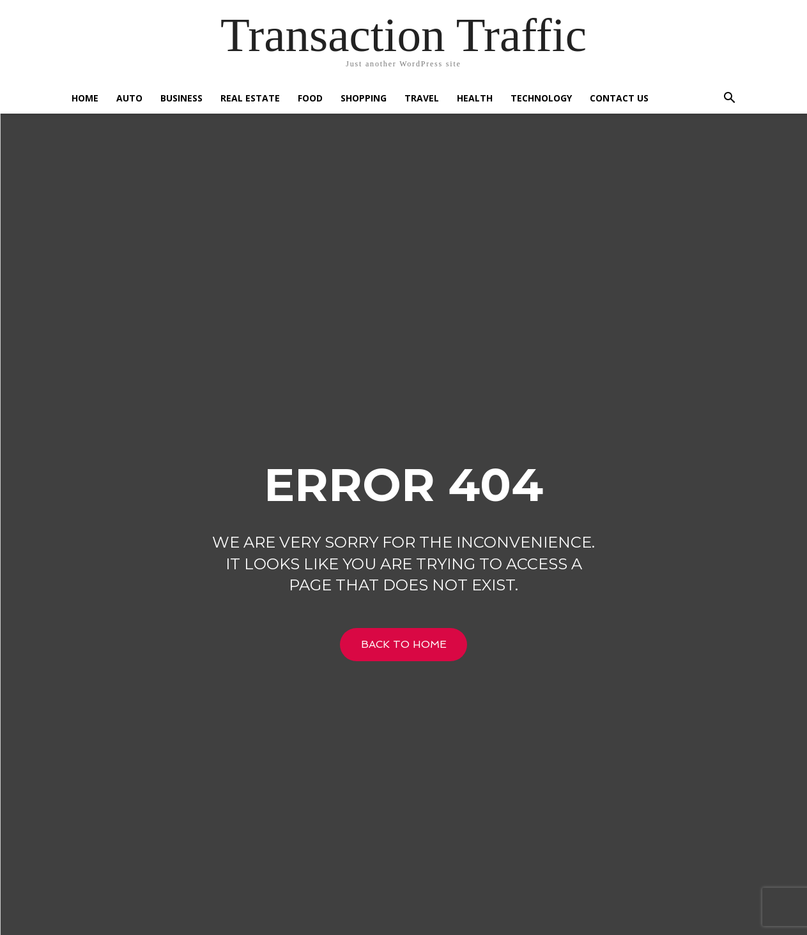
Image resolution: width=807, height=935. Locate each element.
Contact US (619, 98)
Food (310, 98)
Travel (421, 98)
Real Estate (250, 98)
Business (181, 98)
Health (475, 98)
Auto (129, 98)
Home (85, 98)
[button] (729, 99)
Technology (541, 98)
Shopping (364, 98)
